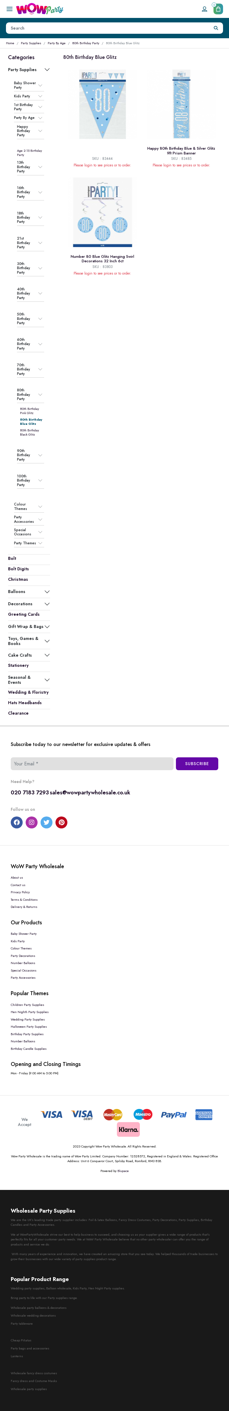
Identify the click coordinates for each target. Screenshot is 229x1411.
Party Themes (25, 543)
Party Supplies (31, 43)
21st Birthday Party (23, 242)
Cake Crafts (20, 655)
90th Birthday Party (23, 455)
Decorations (20, 604)
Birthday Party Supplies (27, 1034)
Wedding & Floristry (28, 692)
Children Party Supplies (27, 1004)
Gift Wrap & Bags (26, 626)
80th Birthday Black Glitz (29, 432)
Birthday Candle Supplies (29, 1048)
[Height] (107, 28)
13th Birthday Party (23, 166)
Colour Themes (20, 506)
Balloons (16, 592)
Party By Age (57, 43)
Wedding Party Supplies (28, 1019)
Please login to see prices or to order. (102, 165)
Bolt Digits (18, 569)
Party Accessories (24, 519)
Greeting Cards (24, 614)
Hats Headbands (25, 703)
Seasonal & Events (19, 679)
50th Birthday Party (23, 318)
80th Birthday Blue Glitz (31, 421)
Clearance (18, 713)
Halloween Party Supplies (29, 1026)
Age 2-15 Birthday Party (29, 152)
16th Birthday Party (23, 192)
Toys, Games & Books (23, 640)
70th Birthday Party (23, 369)
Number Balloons (23, 962)
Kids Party (22, 96)
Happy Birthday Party (23, 131)
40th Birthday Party (23, 293)
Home (10, 43)
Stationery (18, 665)
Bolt (12, 558)
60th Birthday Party (23, 344)
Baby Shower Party (25, 85)
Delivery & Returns (24, 906)
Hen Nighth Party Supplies (30, 1011)
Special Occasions (22, 532)
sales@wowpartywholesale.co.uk (90, 792)
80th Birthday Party (85, 43)
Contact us (18, 885)
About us (17, 877)
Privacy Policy (20, 892)
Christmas (18, 579)
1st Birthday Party (23, 107)
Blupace (123, 1170)
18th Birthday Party (23, 217)
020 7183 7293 (30, 792)
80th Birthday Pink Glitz (29, 411)
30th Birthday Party (23, 268)
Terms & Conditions (24, 899)
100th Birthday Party (23, 480)
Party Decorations (23, 955)
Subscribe (197, 764)
